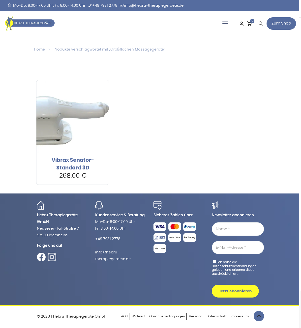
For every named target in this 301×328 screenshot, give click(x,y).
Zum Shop (281, 23)
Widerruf (138, 316)
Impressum (240, 316)
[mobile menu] (225, 23)
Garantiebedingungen (167, 316)
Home (39, 49)
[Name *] (238, 229)
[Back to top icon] (259, 316)
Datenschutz (217, 316)
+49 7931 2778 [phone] (104, 5)
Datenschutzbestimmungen (234, 266)
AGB (124, 316)
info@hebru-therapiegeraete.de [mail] (153, 5)
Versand (196, 316)
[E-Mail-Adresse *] (238, 247)
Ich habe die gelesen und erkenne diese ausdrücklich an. (234, 267)
